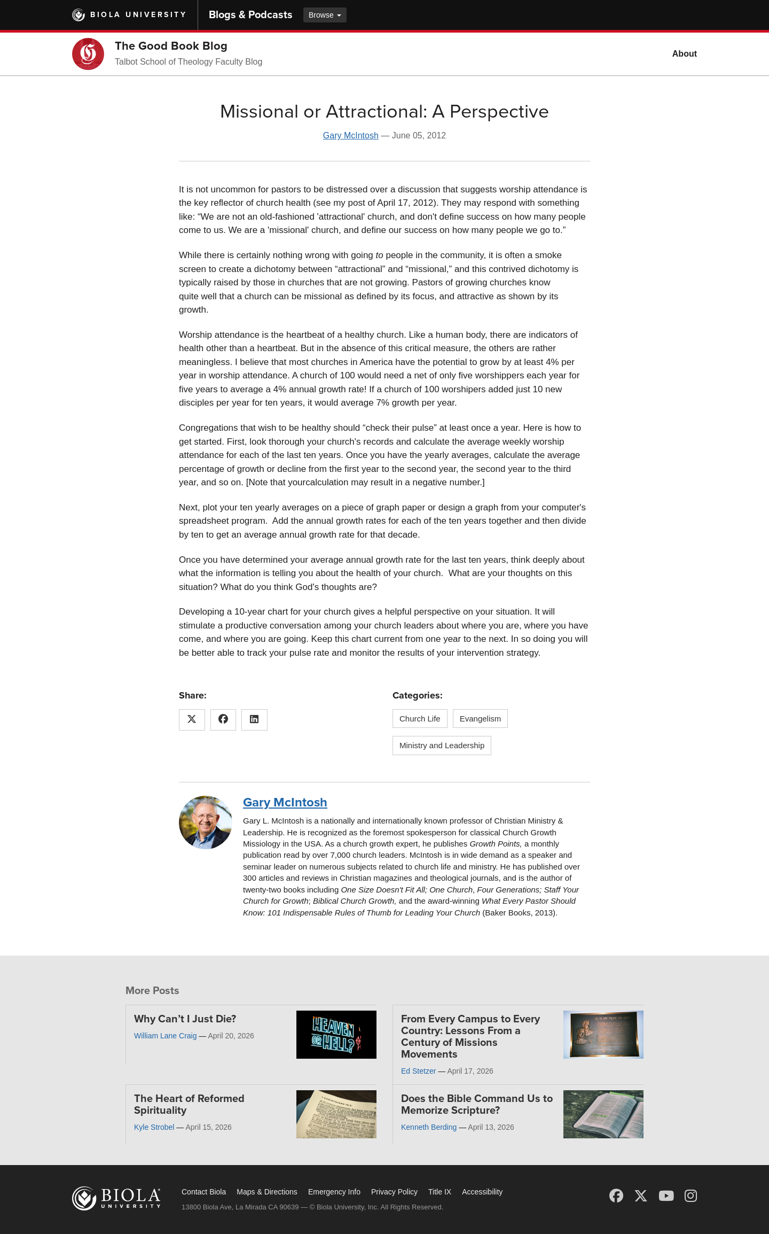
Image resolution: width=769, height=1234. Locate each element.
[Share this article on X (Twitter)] (192, 720)
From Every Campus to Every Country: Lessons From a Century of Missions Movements (470, 1037)
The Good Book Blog (171, 46)
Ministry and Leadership (441, 745)
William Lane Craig (165, 1035)
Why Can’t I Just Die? (185, 1019)
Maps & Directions (267, 1192)
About (684, 53)
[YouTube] (666, 1196)
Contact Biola (204, 1192)
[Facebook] (616, 1196)
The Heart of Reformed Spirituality (189, 1104)
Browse (325, 15)
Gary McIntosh (351, 135)
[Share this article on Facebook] (223, 720)
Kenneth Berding (429, 1127)
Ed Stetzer (418, 1071)
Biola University (138, 14)
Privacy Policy (394, 1192)
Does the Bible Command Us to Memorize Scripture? (477, 1104)
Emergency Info (334, 1192)
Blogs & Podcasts (251, 15)
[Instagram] (691, 1196)
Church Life (420, 718)
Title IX (439, 1192)
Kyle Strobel (154, 1127)
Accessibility (482, 1192)
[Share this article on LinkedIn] (254, 720)
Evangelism (480, 718)
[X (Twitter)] (641, 1196)
